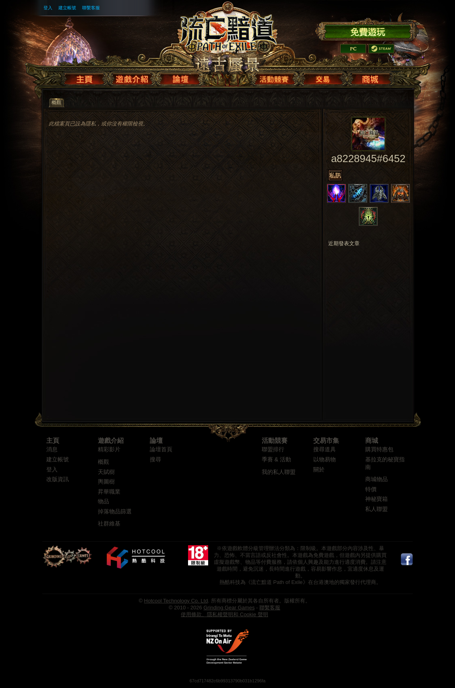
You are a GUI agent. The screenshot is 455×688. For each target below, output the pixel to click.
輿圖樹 (106, 482)
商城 (371, 440)
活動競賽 (274, 440)
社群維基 (109, 524)
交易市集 (326, 440)
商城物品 (376, 479)
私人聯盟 (376, 509)
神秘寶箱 (376, 499)
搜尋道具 (324, 449)
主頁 (52, 440)
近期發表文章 (344, 243)
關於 (319, 470)
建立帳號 (67, 7)
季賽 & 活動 (276, 460)
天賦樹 (106, 472)
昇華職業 (109, 492)
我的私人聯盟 (279, 472)
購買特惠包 (379, 449)
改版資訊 (57, 479)
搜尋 (155, 460)
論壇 (156, 440)
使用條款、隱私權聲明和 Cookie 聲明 (224, 614)
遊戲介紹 (111, 440)
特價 (370, 489)
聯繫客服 (91, 7)
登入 (47, 7)
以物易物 (324, 460)
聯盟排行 (273, 449)
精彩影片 (109, 449)
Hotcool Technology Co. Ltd (176, 601)
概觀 (103, 462)
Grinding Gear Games (228, 608)
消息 (52, 449)
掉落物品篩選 (115, 512)
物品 (103, 501)
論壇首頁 (161, 449)
